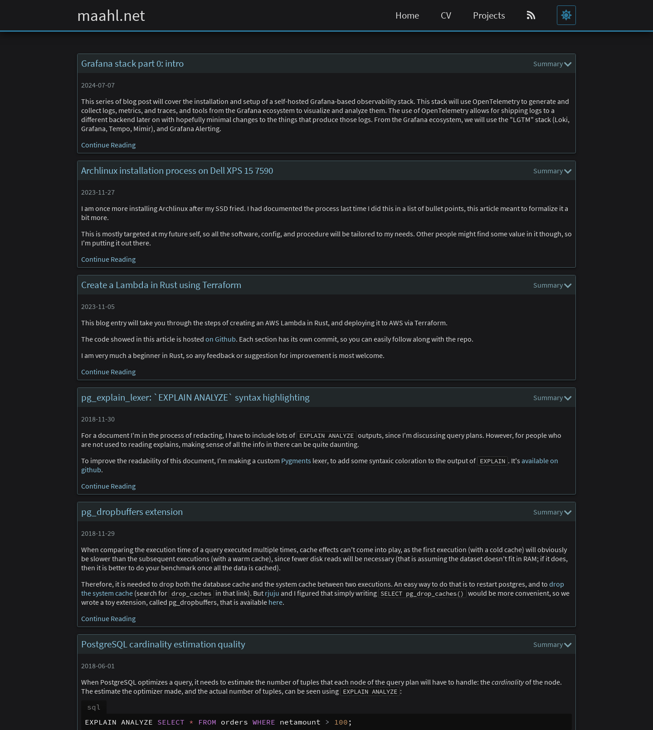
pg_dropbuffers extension (132, 512)
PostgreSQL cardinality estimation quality (163, 644)
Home (407, 15)
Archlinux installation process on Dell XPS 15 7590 (177, 170)
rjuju (272, 593)
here (275, 602)
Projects (489, 15)
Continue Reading (108, 144)
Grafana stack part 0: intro (132, 63)
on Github (220, 338)
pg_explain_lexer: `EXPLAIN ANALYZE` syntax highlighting (195, 397)
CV (446, 15)
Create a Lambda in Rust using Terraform (161, 285)
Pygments (296, 460)
